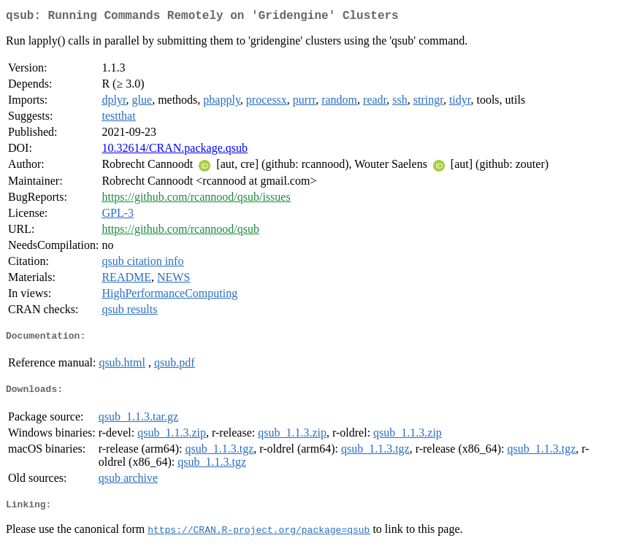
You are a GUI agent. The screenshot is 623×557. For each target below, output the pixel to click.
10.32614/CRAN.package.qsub (175, 151)
